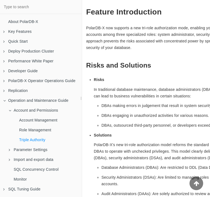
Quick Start (15, 41)
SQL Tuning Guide (21, 189)
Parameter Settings (28, 149)
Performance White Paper (28, 61)
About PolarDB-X (23, 21)
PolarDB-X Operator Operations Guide (39, 81)
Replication (15, 90)
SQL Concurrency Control (36, 169)
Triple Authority (32, 140)
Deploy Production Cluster (28, 51)
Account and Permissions (33, 110)
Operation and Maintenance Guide (35, 100)
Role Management (35, 130)
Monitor (20, 179)
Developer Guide (20, 71)
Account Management (38, 120)
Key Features (17, 31)
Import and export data (31, 159)
